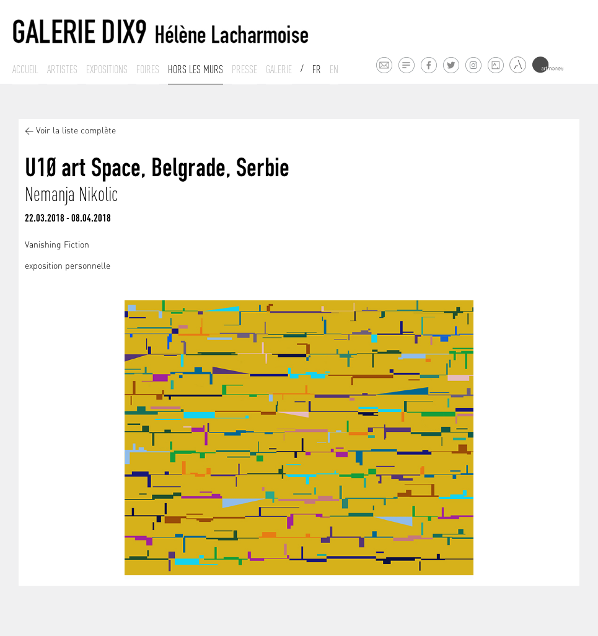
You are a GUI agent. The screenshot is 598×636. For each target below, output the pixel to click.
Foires (147, 69)
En (334, 69)
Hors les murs (195, 69)
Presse (244, 69)
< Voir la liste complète (70, 131)
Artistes (62, 69)
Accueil (25, 69)
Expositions (107, 69)
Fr (316, 69)
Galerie (279, 69)
